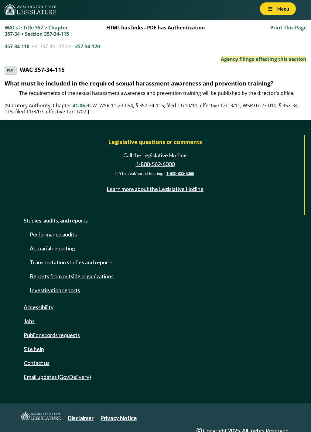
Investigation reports (55, 290)
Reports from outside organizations (72, 276)
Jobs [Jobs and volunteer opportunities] (29, 321)
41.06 (79, 105)
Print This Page (288, 27)
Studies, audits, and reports (56, 220)
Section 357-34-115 (47, 34)
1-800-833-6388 (180, 173)
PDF (10, 70)
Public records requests (52, 335)
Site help (34, 349)
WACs (11, 27)
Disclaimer (81, 418)
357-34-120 (87, 46)
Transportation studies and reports (71, 262)
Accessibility (38, 307)
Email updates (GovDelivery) (57, 376)
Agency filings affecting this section (263, 59)
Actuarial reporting (52, 248)
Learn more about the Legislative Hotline (155, 189)
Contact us (37, 363)
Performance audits (53, 234)
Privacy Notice (119, 418)
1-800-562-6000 (155, 164)
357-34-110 (17, 46)
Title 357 (33, 27)
